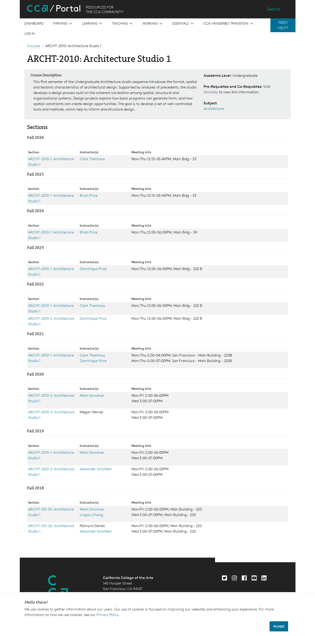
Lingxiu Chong (91, 515)
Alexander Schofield (95, 469)
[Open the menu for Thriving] (62, 23)
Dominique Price (93, 269)
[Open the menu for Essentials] (183, 23)
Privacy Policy (107, 615)
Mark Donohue (92, 395)
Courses (33, 46)
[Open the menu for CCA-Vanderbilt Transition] (228, 23)
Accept (278, 626)
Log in (29, 33)
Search (274, 9)
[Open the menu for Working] (153, 23)
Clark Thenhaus (92, 159)
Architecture (214, 108)
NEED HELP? (283, 25)
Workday (211, 92)
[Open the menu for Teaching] (123, 23)
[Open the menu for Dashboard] (34, 23)
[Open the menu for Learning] (92, 23)
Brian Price (88, 195)
